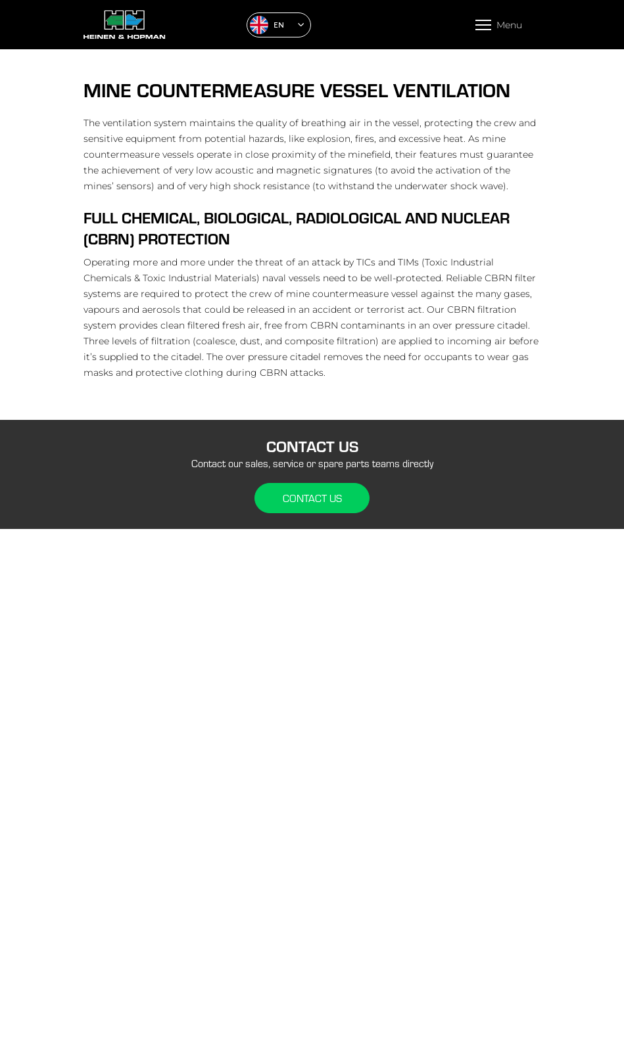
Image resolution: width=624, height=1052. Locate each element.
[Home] (160, 25)
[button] (279, 24)
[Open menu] (498, 25)
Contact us (312, 498)
